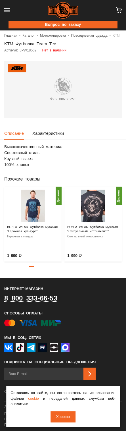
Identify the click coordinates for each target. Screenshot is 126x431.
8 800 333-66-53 (30, 298)
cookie (33, 398)
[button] (31, 266)
